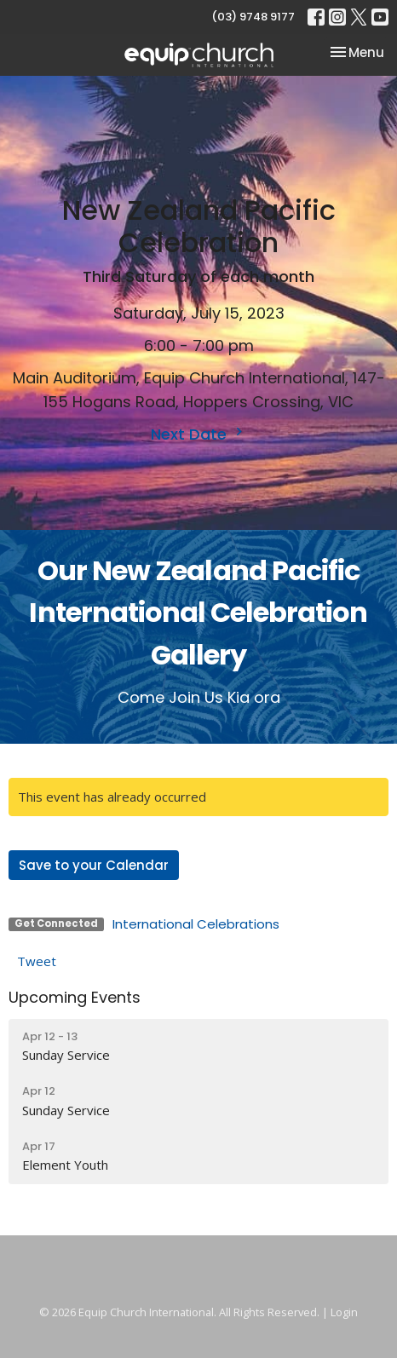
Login (344, 1312)
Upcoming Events (75, 997)
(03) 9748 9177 (253, 17)
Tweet (36, 961)
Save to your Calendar (94, 865)
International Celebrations (195, 924)
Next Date (199, 434)
